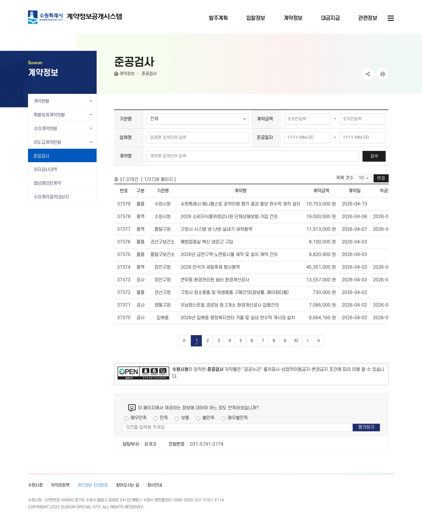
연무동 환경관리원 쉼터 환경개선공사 (215, 280)
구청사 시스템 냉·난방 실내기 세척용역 (216, 229)
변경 (381, 178)
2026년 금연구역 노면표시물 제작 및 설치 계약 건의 (229, 254)
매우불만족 (238, 418)
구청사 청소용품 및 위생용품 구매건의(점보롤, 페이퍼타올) (235, 292)
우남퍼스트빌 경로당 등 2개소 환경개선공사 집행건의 (230, 305)
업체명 (125, 137)
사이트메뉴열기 (390, 18)
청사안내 (154, 485)
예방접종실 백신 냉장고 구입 (207, 242)
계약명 (125, 156)
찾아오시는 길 (127, 485)
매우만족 (139, 418)
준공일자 (265, 137)
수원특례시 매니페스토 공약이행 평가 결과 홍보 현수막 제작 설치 (240, 204)
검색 (374, 156)
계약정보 (127, 73)
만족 (164, 418)
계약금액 (265, 119)
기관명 (125, 119)
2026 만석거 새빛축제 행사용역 (210, 267)
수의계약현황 (45, 128)
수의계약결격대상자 (51, 197)
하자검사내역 (45, 169)
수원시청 (35, 485)
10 (295, 340)
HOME (116, 75)
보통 (185, 418)
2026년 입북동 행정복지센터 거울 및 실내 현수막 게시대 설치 (238, 317)
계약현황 (41, 101)
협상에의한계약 (47, 183)
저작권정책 (60, 485)
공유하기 (368, 74)
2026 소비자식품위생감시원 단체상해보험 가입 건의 (229, 216)
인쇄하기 (383, 74)
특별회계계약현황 (49, 115)
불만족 (208, 418)
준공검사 (149, 73)
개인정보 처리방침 (92, 485)
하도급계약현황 (47, 142)
